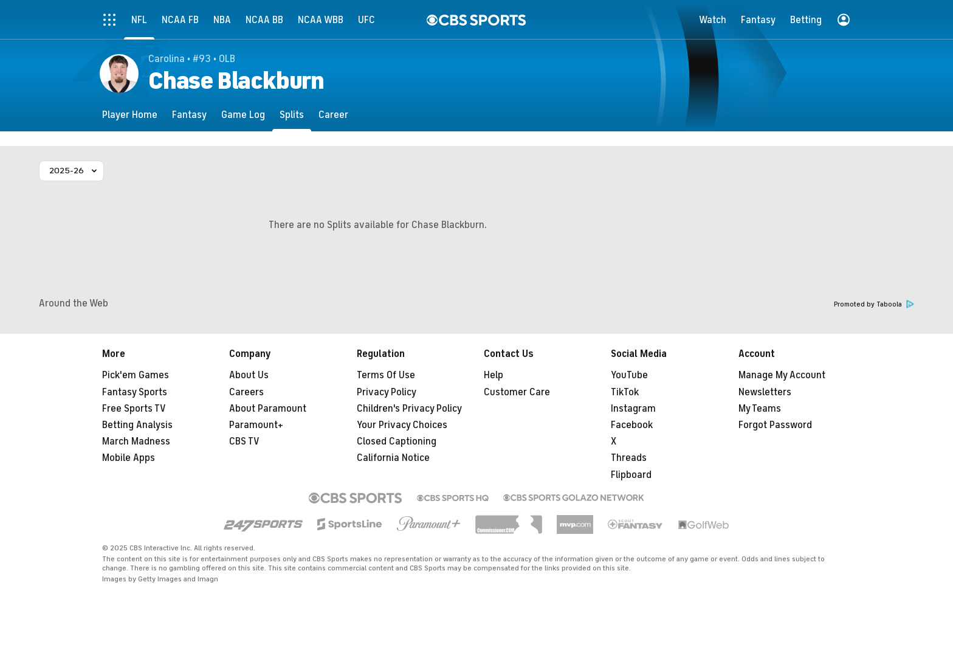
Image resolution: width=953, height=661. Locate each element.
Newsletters (764, 392)
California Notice (393, 458)
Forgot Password (775, 425)
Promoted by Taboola (874, 304)
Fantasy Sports (134, 392)
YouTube (629, 375)
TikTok (625, 392)
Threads (629, 458)
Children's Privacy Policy (409, 409)
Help (493, 375)
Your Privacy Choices (402, 425)
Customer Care (517, 392)
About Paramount (267, 409)
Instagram (633, 409)
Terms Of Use (386, 375)
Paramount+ (256, 425)
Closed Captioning (396, 441)
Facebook (632, 425)
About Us (249, 375)
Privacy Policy (386, 392)
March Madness (136, 441)
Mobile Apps (128, 458)
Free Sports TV (134, 409)
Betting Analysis (137, 425)
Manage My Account (781, 375)
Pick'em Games (135, 375)
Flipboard (631, 475)
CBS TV (244, 441)
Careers (246, 392)
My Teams (759, 409)
